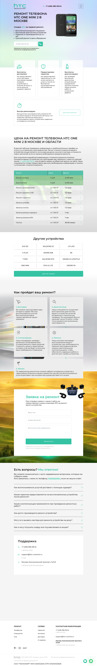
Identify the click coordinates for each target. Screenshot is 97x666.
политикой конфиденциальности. (25, 49)
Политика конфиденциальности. (63, 657)
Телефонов (18, 630)
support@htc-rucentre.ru (65, 637)
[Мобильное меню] (81, 6)
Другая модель (48, 274)
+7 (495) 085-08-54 (27, 161)
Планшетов (18, 633)
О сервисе (42, 640)
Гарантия (41, 630)
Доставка (41, 637)
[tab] (48, 555)
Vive (15, 637)
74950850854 (54, 478)
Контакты (41, 633)
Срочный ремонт (70, 113)
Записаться (48, 441)
